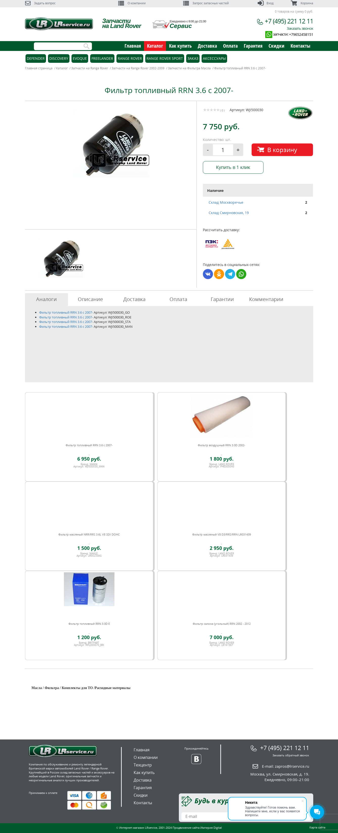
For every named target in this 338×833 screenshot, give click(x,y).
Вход (266, 3)
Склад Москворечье (226, 202)
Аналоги (46, 299)
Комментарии (266, 299)
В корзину (282, 149)
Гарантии (222, 299)
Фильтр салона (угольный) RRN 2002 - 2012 (222, 624)
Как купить (180, 45)
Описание (90, 299)
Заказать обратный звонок (291, 755)
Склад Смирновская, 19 (229, 212)
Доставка (207, 45)
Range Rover (130, 58)
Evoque (80, 58)
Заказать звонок (300, 28)
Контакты (300, 45)
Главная (133, 45)
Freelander (102, 58)
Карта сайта (317, 827)
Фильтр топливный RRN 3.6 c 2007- (66, 312)
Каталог (155, 45)
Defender (36, 58)
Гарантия (253, 45)
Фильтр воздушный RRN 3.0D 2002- (221, 445)
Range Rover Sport (165, 58)
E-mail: (285, 766)
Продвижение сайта (186, 827)
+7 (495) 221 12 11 (289, 21)
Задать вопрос (40, 3)
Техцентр (143, 765)
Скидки (276, 45)
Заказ (192, 58)
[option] (111, 143)
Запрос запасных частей (206, 3)
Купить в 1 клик (233, 167)
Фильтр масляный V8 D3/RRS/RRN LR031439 (221, 534)
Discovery (58, 58)
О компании (132, 3)
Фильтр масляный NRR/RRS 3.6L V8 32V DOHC (89, 534)
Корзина (302, 3)
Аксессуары (214, 58)
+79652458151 (301, 34)
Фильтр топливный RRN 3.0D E (89, 624)
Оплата (230, 45)
